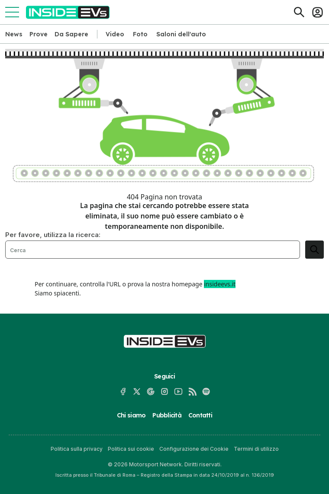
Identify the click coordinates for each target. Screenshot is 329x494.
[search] (314, 250)
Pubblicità (166, 415)
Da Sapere (71, 34)
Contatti (200, 415)
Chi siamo (131, 415)
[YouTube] (178, 391)
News (14, 34)
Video (115, 34)
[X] (136, 391)
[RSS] (192, 391)
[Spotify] (206, 391)
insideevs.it (219, 284)
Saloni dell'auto (181, 34)
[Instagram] (164, 391)
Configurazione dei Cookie (194, 449)
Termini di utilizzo (256, 449)
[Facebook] (123, 391)
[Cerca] (299, 12)
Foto (140, 34)
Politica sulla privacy (77, 449)
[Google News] (150, 391)
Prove (38, 34)
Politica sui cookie (131, 449)
